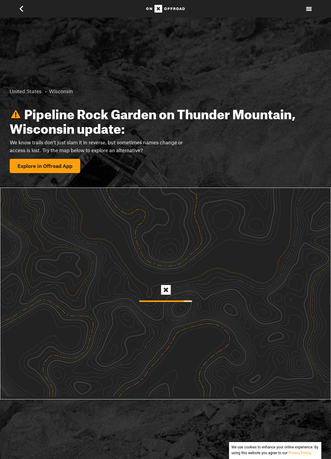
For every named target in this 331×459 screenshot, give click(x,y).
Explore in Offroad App (45, 166)
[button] (22, 9)
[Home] (165, 9)
